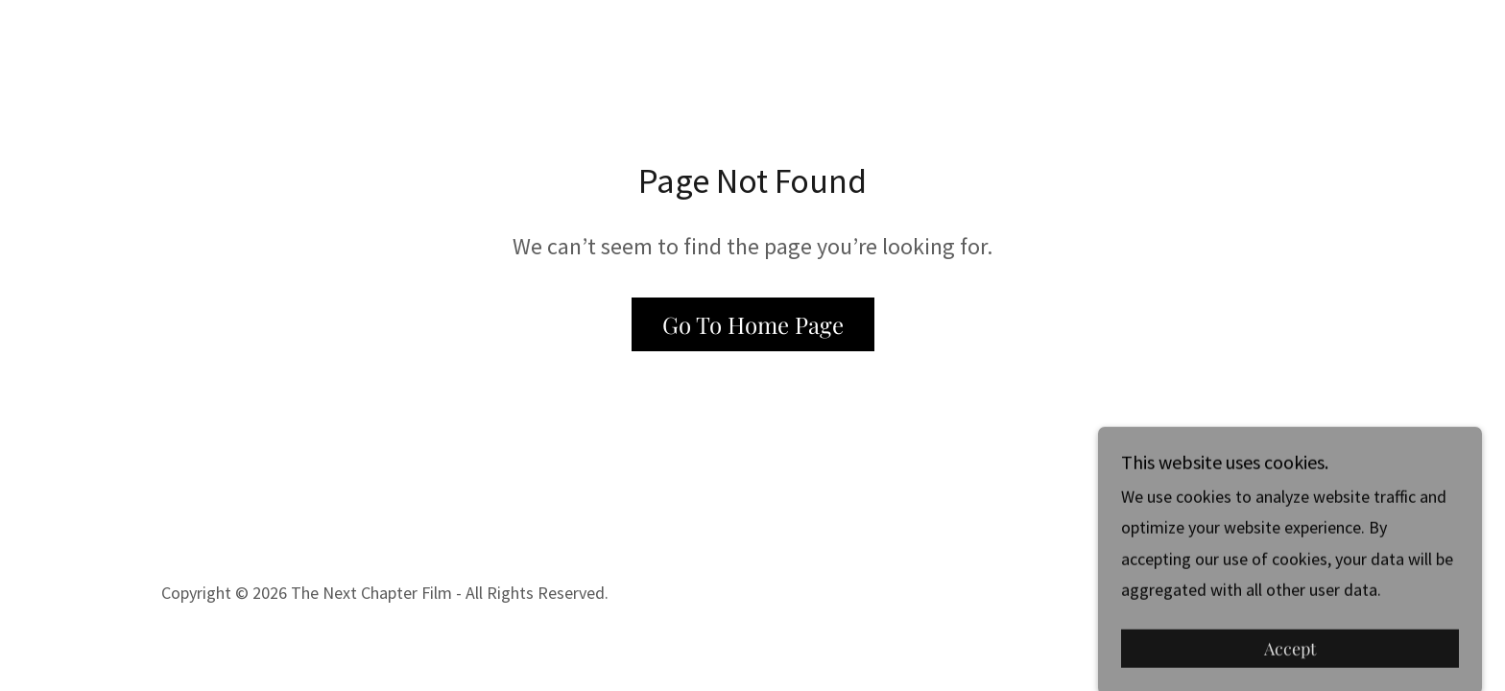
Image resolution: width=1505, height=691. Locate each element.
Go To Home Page (753, 324)
